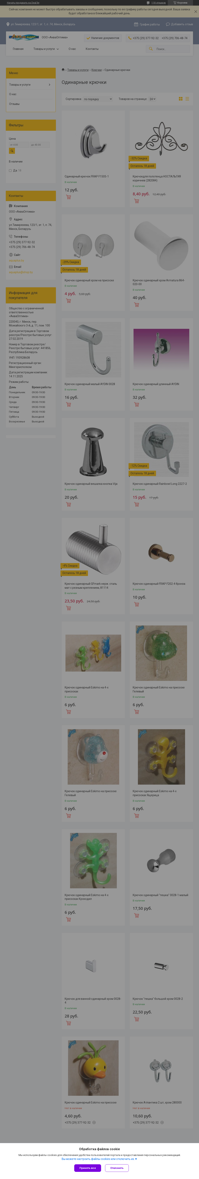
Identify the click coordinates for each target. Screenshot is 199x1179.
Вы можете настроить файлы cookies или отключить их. (98, 1159)
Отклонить (117, 1167)
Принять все (87, 1167)
